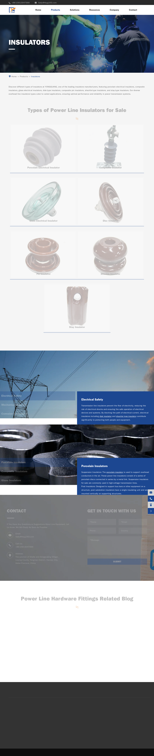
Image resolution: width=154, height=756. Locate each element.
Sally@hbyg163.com (46, 2)
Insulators (35, 76)
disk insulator (106, 416)
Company (114, 10)
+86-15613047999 (19, 2)
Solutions (74, 10)
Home (38, 10)
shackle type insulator (126, 416)
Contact (133, 10)
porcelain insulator (114, 472)
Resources (94, 10)
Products (55, 10)
